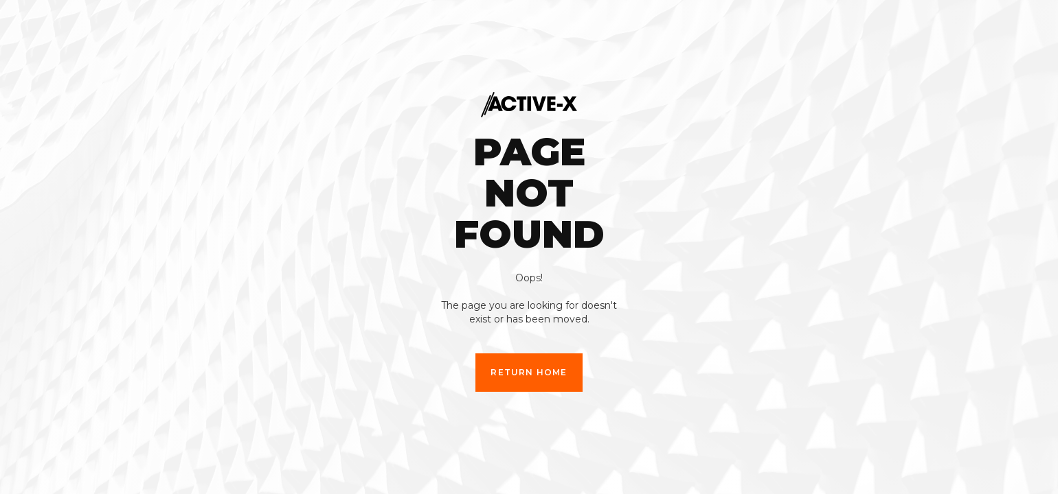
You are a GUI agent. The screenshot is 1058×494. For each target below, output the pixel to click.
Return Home (529, 372)
